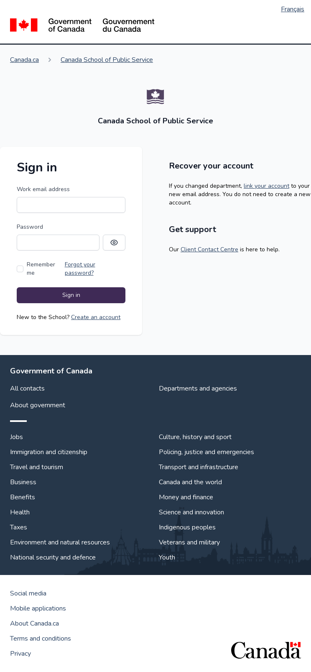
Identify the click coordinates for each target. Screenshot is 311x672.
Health (20, 512)
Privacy (20, 653)
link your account (266, 186)
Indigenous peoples (187, 527)
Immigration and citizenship (48, 452)
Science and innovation (191, 512)
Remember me (41, 269)
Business (23, 482)
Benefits (22, 497)
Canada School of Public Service (107, 59)
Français (292, 9)
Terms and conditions (40, 638)
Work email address (43, 189)
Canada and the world (190, 482)
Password (30, 227)
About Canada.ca (34, 623)
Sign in (71, 295)
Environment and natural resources (60, 542)
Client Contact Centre (209, 249)
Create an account (95, 317)
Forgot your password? (80, 269)
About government (37, 405)
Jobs (16, 437)
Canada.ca (24, 59)
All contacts (27, 388)
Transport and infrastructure (198, 467)
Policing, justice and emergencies (206, 452)
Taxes (18, 527)
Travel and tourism (36, 467)
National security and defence (53, 557)
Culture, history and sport (195, 437)
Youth (167, 557)
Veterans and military (189, 542)
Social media (28, 593)
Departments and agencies (198, 388)
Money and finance (186, 497)
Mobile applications (38, 608)
